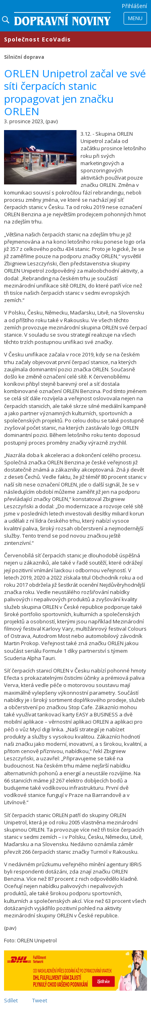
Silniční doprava (24, 57)
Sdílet (11, 1000)
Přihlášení (134, 6)
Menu (135, 18)
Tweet (39, 1000)
